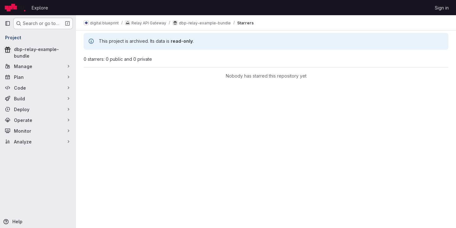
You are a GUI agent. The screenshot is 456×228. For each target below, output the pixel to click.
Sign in (442, 7)
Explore (40, 7)
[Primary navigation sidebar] (8, 23)
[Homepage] (15, 8)
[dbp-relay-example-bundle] (38, 52)
